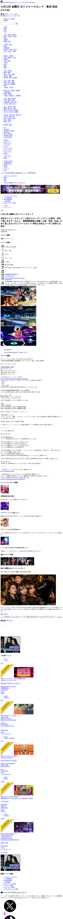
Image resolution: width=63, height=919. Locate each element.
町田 (5, 85)
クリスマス (7, 145)
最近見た (32, 173)
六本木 (6, 62)
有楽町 (6, 39)
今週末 (17, 173)
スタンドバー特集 (9, 887)
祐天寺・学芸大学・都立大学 (12, 115)
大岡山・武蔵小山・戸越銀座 (12, 95)
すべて (3, 173)
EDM (5, 153)
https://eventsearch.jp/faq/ (7, 471)
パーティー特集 (8, 885)
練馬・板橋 (7, 72)
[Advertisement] (30, 631)
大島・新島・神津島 (10, 98)
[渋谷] (5, 181)
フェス (6, 146)
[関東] (5, 177)
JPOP (5, 165)
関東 (5, 28)
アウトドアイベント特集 (11, 889)
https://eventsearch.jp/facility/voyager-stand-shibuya (14, 378)
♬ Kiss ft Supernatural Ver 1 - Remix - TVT (15, 352)
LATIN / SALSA (8, 161)
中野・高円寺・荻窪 (10, 118)
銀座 (5, 38)
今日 (6, 173)
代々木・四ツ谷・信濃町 (11, 112)
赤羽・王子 (7, 121)
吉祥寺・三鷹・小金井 (10, 49)
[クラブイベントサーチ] (10, 176)
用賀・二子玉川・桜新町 (11, 110)
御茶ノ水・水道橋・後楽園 (12, 90)
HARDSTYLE (8, 164)
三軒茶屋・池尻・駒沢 (10, 102)
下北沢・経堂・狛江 (10, 103)
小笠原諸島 (7, 92)
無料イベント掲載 (9, 19)
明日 (9, 173)
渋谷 (5, 31)
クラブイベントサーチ (10, 196)
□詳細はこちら (59, 617)
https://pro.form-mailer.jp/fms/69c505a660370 (13, 479)
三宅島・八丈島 (8, 87)
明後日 (13, 173)
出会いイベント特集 (10, 203)
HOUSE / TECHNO (9, 130)
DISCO (6, 140)
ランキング (23, 173)
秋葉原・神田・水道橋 (10, 77)
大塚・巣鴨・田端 (9, 100)
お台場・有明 (8, 44)
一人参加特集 (8, 197)
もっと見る (4, 852)
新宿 (5, 46)
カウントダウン (8, 148)
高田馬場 (6, 48)
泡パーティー (8, 143)
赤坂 (5, 64)
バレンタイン (8, 150)
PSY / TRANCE (8, 133)
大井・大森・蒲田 (9, 80)
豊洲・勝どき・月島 (10, 108)
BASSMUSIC (7, 162)
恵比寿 (6, 59)
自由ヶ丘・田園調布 (10, 84)
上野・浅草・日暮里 (10, 34)
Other (5, 170)
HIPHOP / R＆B (8, 135)
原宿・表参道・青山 (10, 57)
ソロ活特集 (7, 201)
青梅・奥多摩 (8, 94)
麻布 (5, 66)
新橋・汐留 (7, 41)
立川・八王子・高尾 (10, 51)
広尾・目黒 (7, 61)
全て (5, 127)
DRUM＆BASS (8, 137)
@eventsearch (7, 349)
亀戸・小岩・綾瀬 (9, 74)
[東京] (5, 179)
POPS (5, 158)
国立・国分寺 (8, 120)
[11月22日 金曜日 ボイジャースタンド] (14, 182)
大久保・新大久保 (9, 116)
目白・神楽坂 (8, 70)
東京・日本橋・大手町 (10, 36)
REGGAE (6, 132)
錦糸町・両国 (8, 124)
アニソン (6, 168)
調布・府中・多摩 (9, 82)
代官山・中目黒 (8, 56)
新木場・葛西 (8, 76)
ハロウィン (7, 141)
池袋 (5, 67)
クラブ (6, 26)
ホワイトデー (8, 151)
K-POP (6, 167)
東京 (5, 30)
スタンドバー (8, 156)
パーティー (7, 155)
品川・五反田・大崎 (10, 106)
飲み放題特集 (8, 199)
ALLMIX (6, 129)
